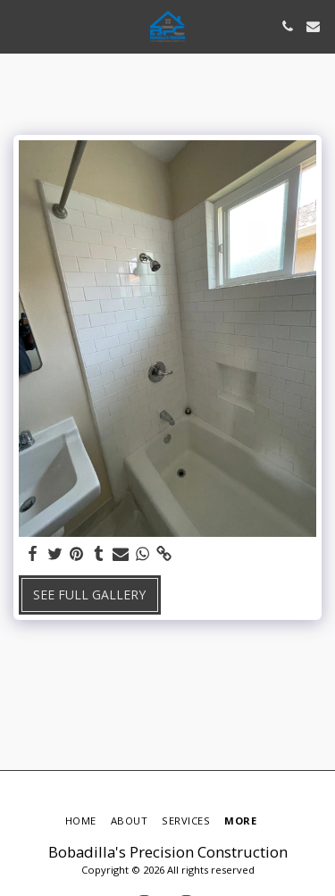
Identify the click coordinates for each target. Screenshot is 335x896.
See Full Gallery (89, 594)
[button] (19, 25)
